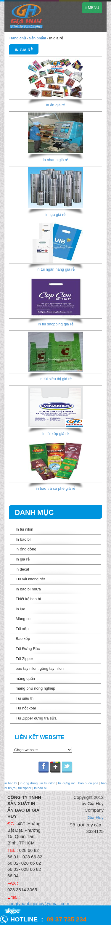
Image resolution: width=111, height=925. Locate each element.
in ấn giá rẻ (55, 105)
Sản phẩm (37, 38)
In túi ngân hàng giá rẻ (55, 269)
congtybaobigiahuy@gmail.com (38, 903)
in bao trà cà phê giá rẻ (55, 488)
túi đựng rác (66, 783)
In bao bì (23, 539)
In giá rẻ (23, 559)
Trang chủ (17, 38)
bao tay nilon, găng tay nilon (40, 668)
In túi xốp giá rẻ (55, 433)
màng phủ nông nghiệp (35, 688)
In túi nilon (24, 529)
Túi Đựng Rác (28, 648)
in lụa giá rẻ (56, 214)
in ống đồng (26, 549)
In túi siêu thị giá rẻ (55, 379)
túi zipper (25, 788)
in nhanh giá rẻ (55, 160)
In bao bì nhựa (28, 589)
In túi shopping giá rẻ (55, 324)
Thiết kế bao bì (28, 599)
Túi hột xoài (26, 708)
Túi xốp (22, 629)
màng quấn (25, 678)
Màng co (23, 618)
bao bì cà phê (88, 783)
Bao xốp (23, 638)
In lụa (20, 609)
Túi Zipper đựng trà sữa (36, 718)
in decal (22, 569)
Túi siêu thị (25, 698)
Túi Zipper (24, 658)
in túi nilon (48, 783)
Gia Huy (96, 817)
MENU (92, 7)
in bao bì (10, 783)
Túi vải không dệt (30, 579)
